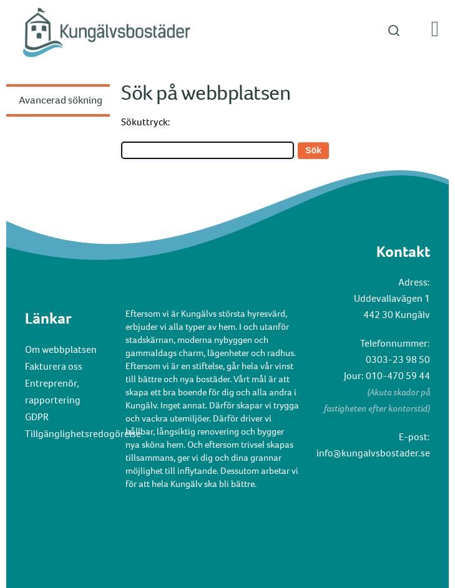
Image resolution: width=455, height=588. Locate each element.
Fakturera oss (53, 366)
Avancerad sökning (60, 100)
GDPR (37, 416)
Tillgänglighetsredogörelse (83, 433)
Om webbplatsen (61, 349)
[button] (227, 30)
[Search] (207, 150)
